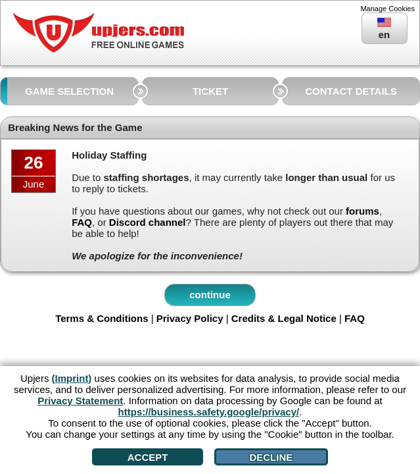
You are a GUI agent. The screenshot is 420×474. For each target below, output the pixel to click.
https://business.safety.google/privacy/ (209, 411)
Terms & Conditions (101, 318)
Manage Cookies (387, 9)
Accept (148, 457)
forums (362, 211)
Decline (270, 457)
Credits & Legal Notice (284, 318)
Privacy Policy (189, 318)
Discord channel (147, 222)
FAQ (82, 222)
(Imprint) (72, 378)
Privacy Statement (80, 400)
